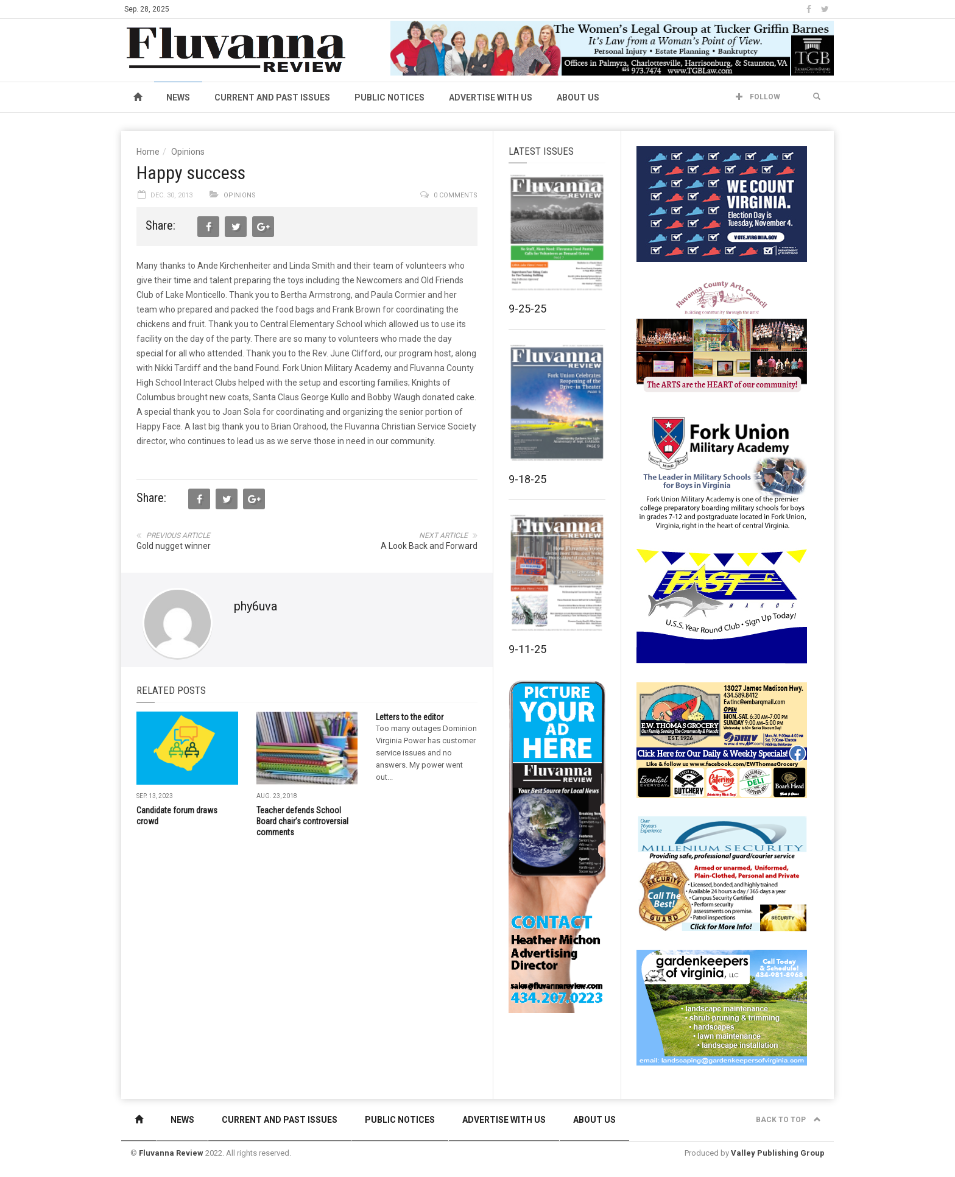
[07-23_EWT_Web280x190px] (721, 739)
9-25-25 (527, 308)
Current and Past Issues (272, 97)
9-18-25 (527, 479)
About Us (578, 97)
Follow (758, 97)
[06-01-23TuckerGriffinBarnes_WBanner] (612, 47)
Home (148, 152)
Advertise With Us (490, 97)
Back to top (788, 1119)
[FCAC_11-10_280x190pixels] (721, 337)
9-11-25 (527, 649)
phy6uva (255, 606)
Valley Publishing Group (778, 1153)
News (178, 97)
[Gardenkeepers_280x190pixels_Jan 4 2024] (721, 1007)
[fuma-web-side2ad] (722, 471)
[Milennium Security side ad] (721, 873)
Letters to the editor (409, 717)
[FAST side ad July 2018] (721, 605)
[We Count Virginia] (721, 203)
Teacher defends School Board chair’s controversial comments (302, 821)
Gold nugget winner (173, 546)
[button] (817, 97)
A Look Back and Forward (429, 546)
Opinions (188, 152)
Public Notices (389, 97)
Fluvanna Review (171, 1153)
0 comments (455, 195)
